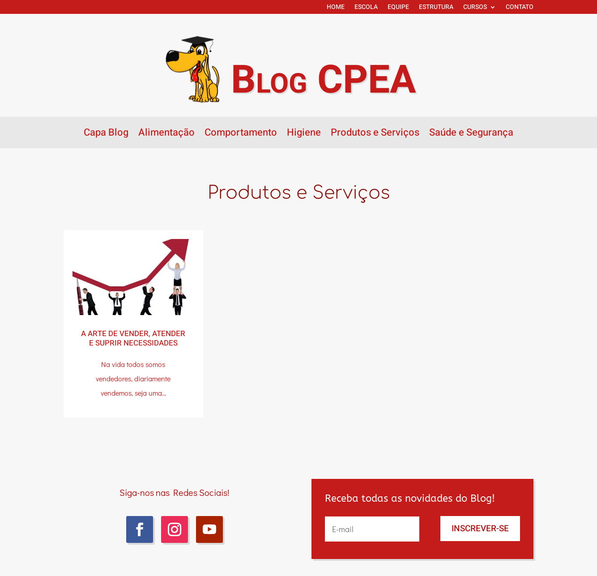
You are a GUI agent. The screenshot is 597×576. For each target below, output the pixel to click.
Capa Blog (106, 134)
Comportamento (241, 134)
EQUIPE (398, 8)
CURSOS (475, 8)
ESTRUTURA (436, 8)
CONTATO (519, 8)
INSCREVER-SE (480, 528)
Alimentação (166, 134)
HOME (336, 8)
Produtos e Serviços (375, 134)
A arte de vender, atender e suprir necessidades (133, 338)
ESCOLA (366, 8)
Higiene (304, 134)
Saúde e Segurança (471, 134)
